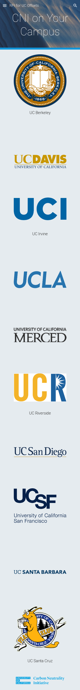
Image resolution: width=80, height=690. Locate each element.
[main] (40, 25)
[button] (4, 5)
